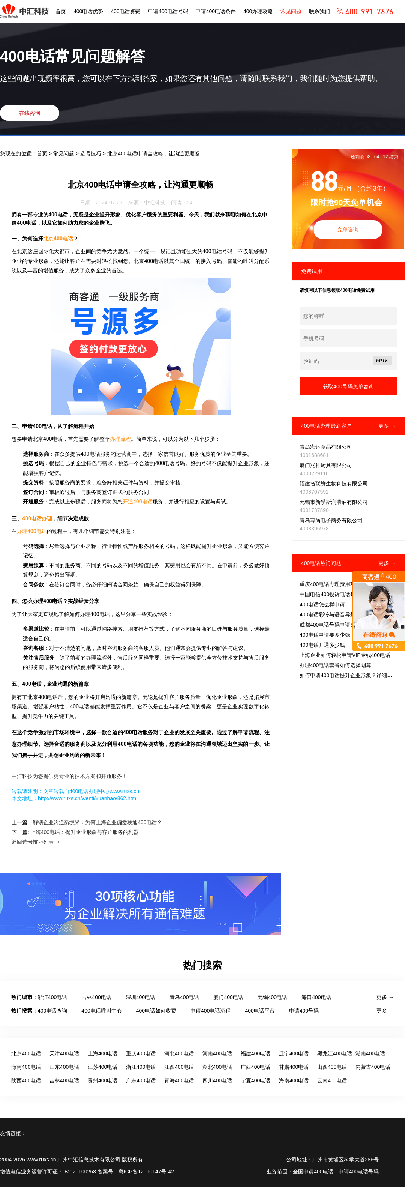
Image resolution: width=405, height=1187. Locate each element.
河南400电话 (217, 1053)
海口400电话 (316, 997)
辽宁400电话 (294, 1053)
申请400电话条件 (216, 11)
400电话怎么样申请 (322, 604)
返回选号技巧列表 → (36, 842)
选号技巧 (91, 153)
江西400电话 (179, 1067)
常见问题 (291, 11)
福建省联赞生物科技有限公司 (334, 484)
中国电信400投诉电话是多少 (333, 594)
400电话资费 (125, 11)
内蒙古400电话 (373, 1067)
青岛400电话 (184, 997)
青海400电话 (179, 1080)
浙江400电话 (52, 997)
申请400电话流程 (210, 1011)
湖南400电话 (370, 1053)
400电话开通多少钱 (322, 645)
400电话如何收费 (156, 1011)
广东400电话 (141, 1080)
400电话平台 (259, 1011)
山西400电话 (332, 1067)
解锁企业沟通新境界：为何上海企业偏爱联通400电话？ (97, 822)
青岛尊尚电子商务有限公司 (331, 520)
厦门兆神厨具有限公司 (326, 465)
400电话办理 (37, 518)
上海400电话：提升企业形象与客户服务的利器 (84, 832)
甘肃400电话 (294, 1067)
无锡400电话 (272, 997)
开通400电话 (138, 502)
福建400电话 (255, 1053)
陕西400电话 (26, 1080)
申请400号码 (304, 1011)
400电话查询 (52, 1011)
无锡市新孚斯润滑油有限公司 (334, 502)
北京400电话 (58, 239)
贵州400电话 (102, 1080)
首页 (61, 11)
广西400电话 (255, 1067)
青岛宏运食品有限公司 (326, 447)
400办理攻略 (258, 11)
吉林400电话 (96, 997)
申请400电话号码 (168, 11)
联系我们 (319, 11)
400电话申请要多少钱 (325, 635)
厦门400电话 (228, 997)
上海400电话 (102, 1053)
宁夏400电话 (255, 1080)
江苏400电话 (102, 1067)
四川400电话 (217, 1080)
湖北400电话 (217, 1067)
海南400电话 (26, 1067)
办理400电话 (32, 531)
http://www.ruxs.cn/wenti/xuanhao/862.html (87, 798)
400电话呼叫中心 (101, 1011)
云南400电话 (332, 1080)
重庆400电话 (141, 1053)
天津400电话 (64, 1053)
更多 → (387, 426)
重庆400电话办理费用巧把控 (333, 584)
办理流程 (120, 439)
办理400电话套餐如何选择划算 (335, 665)
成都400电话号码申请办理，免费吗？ (343, 625)
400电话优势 (88, 11)
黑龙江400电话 (334, 1053)
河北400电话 (179, 1053)
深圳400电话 (140, 997)
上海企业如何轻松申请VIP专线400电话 (345, 655)
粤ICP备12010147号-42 (146, 1172)
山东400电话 (64, 1067)
